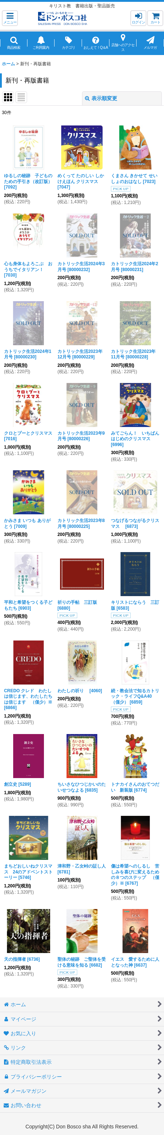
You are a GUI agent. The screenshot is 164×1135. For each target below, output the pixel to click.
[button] (10, 18)
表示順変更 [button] (101, 98)
